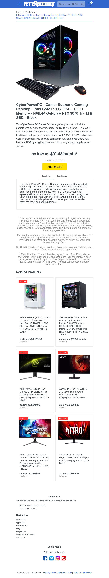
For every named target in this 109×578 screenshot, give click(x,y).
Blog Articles (21, 531)
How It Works (21, 525)
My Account (21, 519)
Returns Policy (65, 573)
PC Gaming (30, 12)
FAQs (18, 528)
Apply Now (20, 522)
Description (46, 176)
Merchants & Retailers (25, 535)
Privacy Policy (49, 573)
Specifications (62, 176)
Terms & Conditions (82, 573)
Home (18, 12)
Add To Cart (54, 166)
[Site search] (68, 4)
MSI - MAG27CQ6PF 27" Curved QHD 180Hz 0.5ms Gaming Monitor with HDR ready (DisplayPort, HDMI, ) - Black (34, 395)
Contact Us (20, 538)
